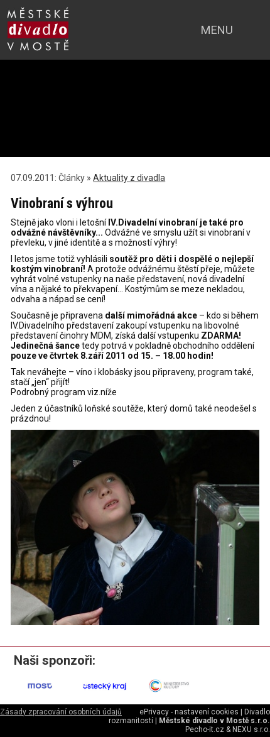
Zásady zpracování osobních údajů (61, 711)
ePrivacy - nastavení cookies (189, 711)
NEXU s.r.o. (251, 729)
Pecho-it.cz (204, 729)
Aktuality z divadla (129, 178)
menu (217, 29)
